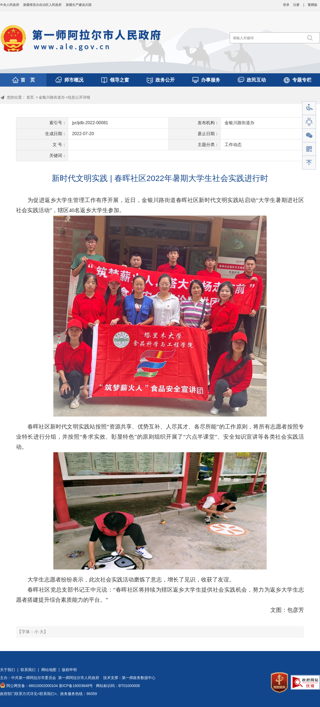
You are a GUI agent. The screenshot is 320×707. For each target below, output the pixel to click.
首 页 (28, 80)
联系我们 (28, 670)
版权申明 (69, 670)
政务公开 (165, 80)
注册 (296, 5)
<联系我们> (47, 694)
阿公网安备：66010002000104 (32, 686)
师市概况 (73, 80)
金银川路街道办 (52, 97)
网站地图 (48, 670)
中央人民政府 (9, 5)
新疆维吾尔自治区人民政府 (42, 5)
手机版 (309, 149)
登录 (286, 5)
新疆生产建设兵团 (78, 5)
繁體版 (312, 5)
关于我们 (7, 670)
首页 (30, 97)
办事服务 (210, 80)
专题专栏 (301, 80)
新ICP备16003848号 (76, 686)
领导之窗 (119, 80)
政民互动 (256, 80)
